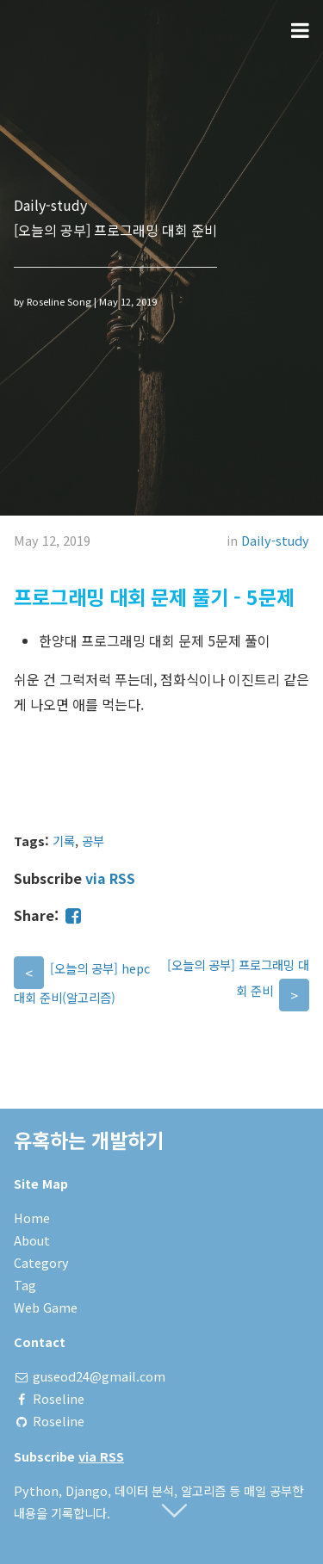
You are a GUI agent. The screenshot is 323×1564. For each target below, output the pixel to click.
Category (41, 1262)
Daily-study (275, 540)
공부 (93, 840)
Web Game (46, 1307)
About (32, 1240)
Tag (25, 1285)
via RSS (110, 878)
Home (32, 1218)
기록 (64, 840)
